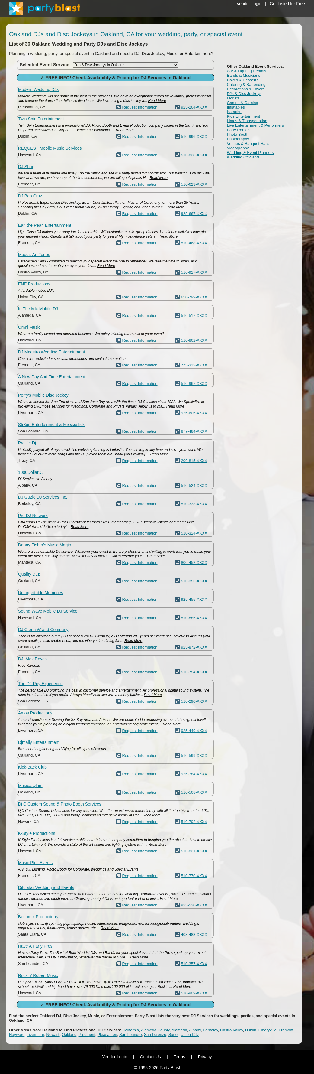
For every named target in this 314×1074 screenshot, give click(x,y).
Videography (238, 148)
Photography (238, 139)
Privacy (205, 1056)
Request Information (139, 107)
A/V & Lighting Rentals (246, 71)
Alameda (179, 1030)
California (130, 1030)
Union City (190, 1034)
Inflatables (236, 107)
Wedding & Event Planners (250, 152)
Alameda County (155, 1030)
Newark (53, 1034)
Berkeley (210, 1030)
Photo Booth (237, 134)
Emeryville (267, 1030)
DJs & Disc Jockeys (244, 93)
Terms (179, 1056)
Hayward (16, 1034)
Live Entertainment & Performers (255, 125)
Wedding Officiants (243, 157)
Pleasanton (107, 1034)
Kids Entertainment (243, 116)
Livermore (35, 1034)
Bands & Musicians (243, 75)
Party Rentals (238, 130)
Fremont (286, 1030)
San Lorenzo (155, 1034)
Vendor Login (249, 3)
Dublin (250, 1030)
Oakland (69, 1034)
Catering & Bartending (246, 84)
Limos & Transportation (247, 121)
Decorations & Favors (245, 89)
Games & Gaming (242, 102)
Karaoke (234, 111)
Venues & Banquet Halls (248, 143)
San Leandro (130, 1034)
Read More (157, 101)
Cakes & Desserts (242, 80)
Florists (233, 98)
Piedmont (87, 1034)
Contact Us (150, 1056)
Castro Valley (231, 1030)
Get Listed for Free (287, 3)
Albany (195, 1030)
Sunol (173, 1034)
